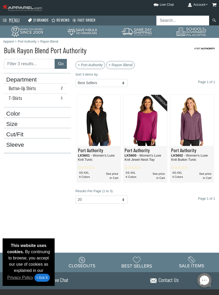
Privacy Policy (20, 277)
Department (21, 80)
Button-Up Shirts (37, 88)
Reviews (60, 20)
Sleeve (15, 145)
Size (12, 124)
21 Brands (38, 20)
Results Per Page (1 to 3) (94, 191)
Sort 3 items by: (87, 74)
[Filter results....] (29, 64)
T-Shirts (37, 98)
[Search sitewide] (182, 20)
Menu (11, 20)
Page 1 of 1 (206, 198)
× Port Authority (90, 65)
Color (13, 114)
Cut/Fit (14, 134)
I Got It (42, 278)
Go (60, 64)
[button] (159, 4)
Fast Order (83, 20)
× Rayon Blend (120, 65)
